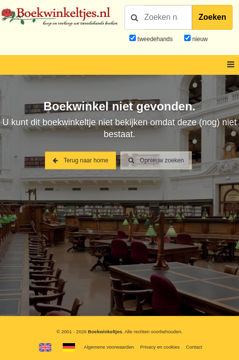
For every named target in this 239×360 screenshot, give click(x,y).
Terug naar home (81, 160)
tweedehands (154, 39)
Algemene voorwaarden (109, 347)
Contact (194, 347)
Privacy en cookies (160, 347)
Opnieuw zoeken (156, 160)
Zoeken (212, 17)
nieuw (199, 39)
